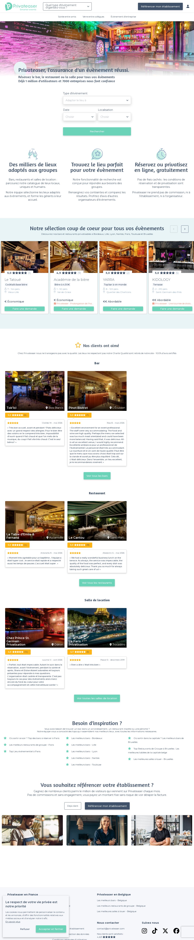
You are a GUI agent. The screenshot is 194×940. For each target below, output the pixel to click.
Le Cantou (76, 537)
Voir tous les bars (97, 475)
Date (66, 110)
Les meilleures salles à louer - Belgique (116, 911)
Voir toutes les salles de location (97, 698)
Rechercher (97, 131)
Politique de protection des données (70, 934)
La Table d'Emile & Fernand (20, 536)
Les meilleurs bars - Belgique (112, 900)
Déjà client (72, 805)
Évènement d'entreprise (123, 16)
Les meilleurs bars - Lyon (84, 751)
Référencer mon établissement (160, 6)
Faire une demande (24, 308)
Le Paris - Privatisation (78, 643)
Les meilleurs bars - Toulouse (86, 764)
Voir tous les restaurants (97, 582)
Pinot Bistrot (78, 408)
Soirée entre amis (67, 16)
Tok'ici (11, 408)
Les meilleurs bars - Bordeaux (86, 738)
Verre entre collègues (93, 16)
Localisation (105, 110)
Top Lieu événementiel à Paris (24, 751)
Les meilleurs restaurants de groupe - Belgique (121, 905)
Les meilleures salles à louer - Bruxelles (153, 759)
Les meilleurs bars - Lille (83, 744)
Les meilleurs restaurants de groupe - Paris (31, 744)
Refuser (25, 929)
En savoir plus (13, 921)
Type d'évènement (75, 93)
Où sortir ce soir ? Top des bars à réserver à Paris (34, 738)
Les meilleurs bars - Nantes (85, 758)
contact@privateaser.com (111, 928)
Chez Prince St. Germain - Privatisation (17, 641)
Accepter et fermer (51, 929)
